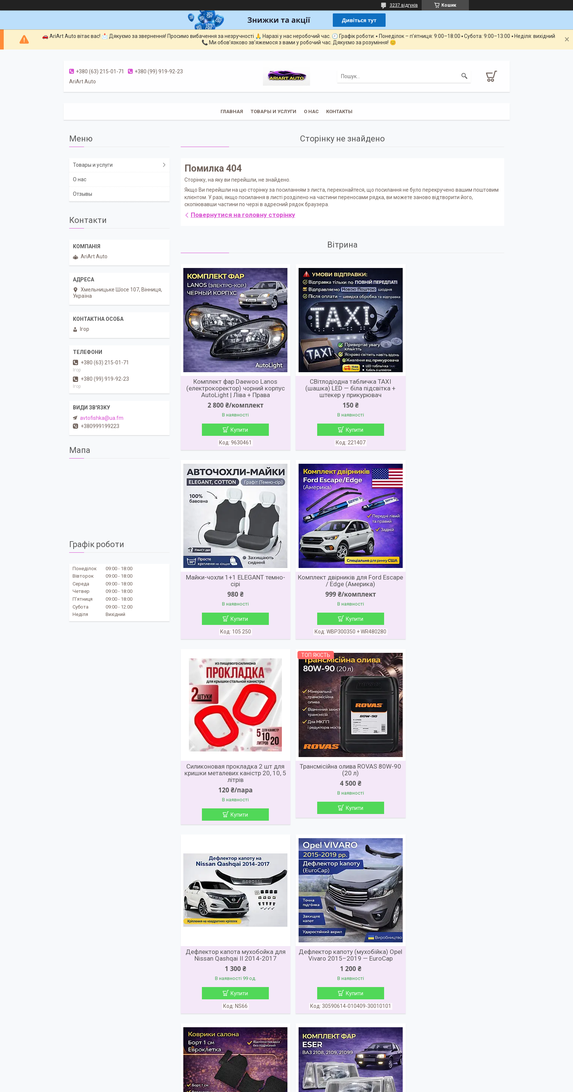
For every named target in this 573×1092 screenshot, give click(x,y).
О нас (311, 111)
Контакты (339, 111)
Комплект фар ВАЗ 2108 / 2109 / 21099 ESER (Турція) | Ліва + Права (233, 962)
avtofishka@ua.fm (101, 418)
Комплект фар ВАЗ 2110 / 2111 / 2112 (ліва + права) (342, 962)
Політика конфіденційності (328, 1085)
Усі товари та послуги (339, 1048)
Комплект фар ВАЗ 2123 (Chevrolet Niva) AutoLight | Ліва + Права (452, 965)
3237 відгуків (404, 5)
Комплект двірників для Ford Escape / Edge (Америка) (232, 581)
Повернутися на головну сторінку (243, 214)
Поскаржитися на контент (269, 1085)
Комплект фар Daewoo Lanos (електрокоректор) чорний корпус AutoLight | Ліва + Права (232, 388)
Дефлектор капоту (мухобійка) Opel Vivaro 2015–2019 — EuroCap (342, 772)
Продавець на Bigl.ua (286, 1078)
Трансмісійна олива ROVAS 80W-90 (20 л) (452, 581)
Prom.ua (322, 1071)
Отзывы (82, 194)
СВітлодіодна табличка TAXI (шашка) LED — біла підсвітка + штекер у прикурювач (342, 388)
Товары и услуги (273, 111)
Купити (236, 430)
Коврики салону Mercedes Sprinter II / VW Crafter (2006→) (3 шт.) (452, 772)
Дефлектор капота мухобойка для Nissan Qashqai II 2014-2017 (233, 772)
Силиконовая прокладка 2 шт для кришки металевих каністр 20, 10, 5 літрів (342, 585)
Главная (231, 111)
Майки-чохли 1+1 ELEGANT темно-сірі (452, 385)
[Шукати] (464, 76)
